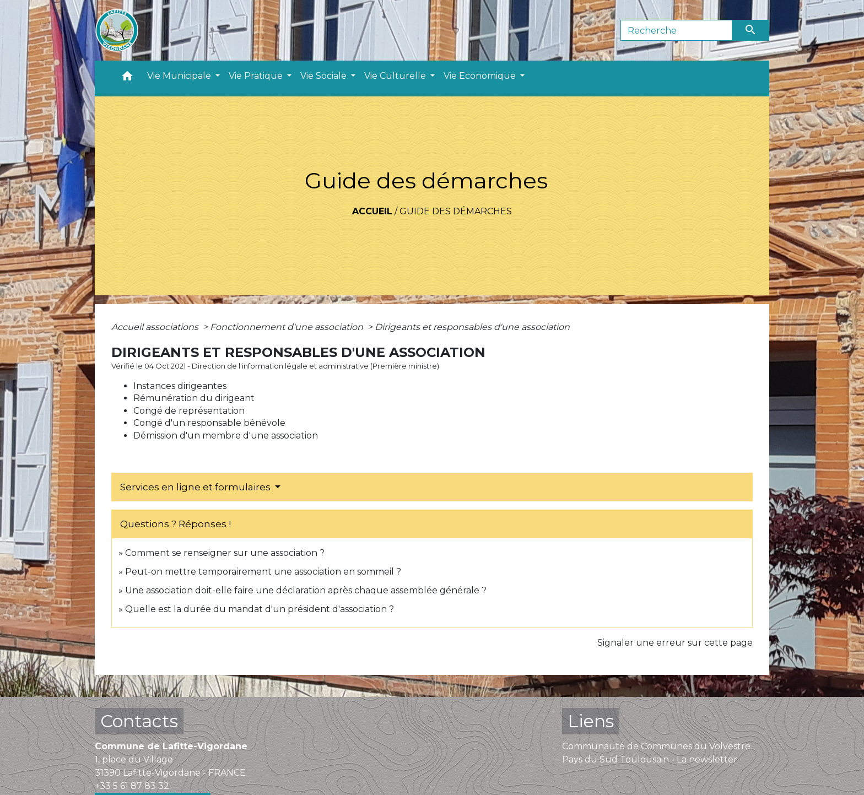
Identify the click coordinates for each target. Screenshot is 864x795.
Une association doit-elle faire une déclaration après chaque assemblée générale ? (306, 590)
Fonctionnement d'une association (287, 327)
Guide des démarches (455, 211)
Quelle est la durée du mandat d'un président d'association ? (259, 609)
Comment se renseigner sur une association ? (225, 553)
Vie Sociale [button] (324, 76)
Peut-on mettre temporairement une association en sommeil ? (263, 571)
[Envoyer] (751, 30)
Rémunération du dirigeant (194, 398)
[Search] (676, 30)
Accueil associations (156, 327)
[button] (127, 78)
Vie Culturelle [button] (396, 76)
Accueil (372, 211)
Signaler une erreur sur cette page (675, 642)
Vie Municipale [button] (180, 76)
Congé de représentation (189, 410)
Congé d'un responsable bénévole (209, 423)
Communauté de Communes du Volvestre (656, 746)
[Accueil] (117, 30)
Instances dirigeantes (179, 386)
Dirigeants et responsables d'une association (472, 327)
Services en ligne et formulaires (196, 487)
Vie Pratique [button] (257, 76)
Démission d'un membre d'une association (225, 435)
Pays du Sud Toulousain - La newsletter (649, 759)
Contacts (139, 721)
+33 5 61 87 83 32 (132, 786)
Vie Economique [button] (481, 76)
